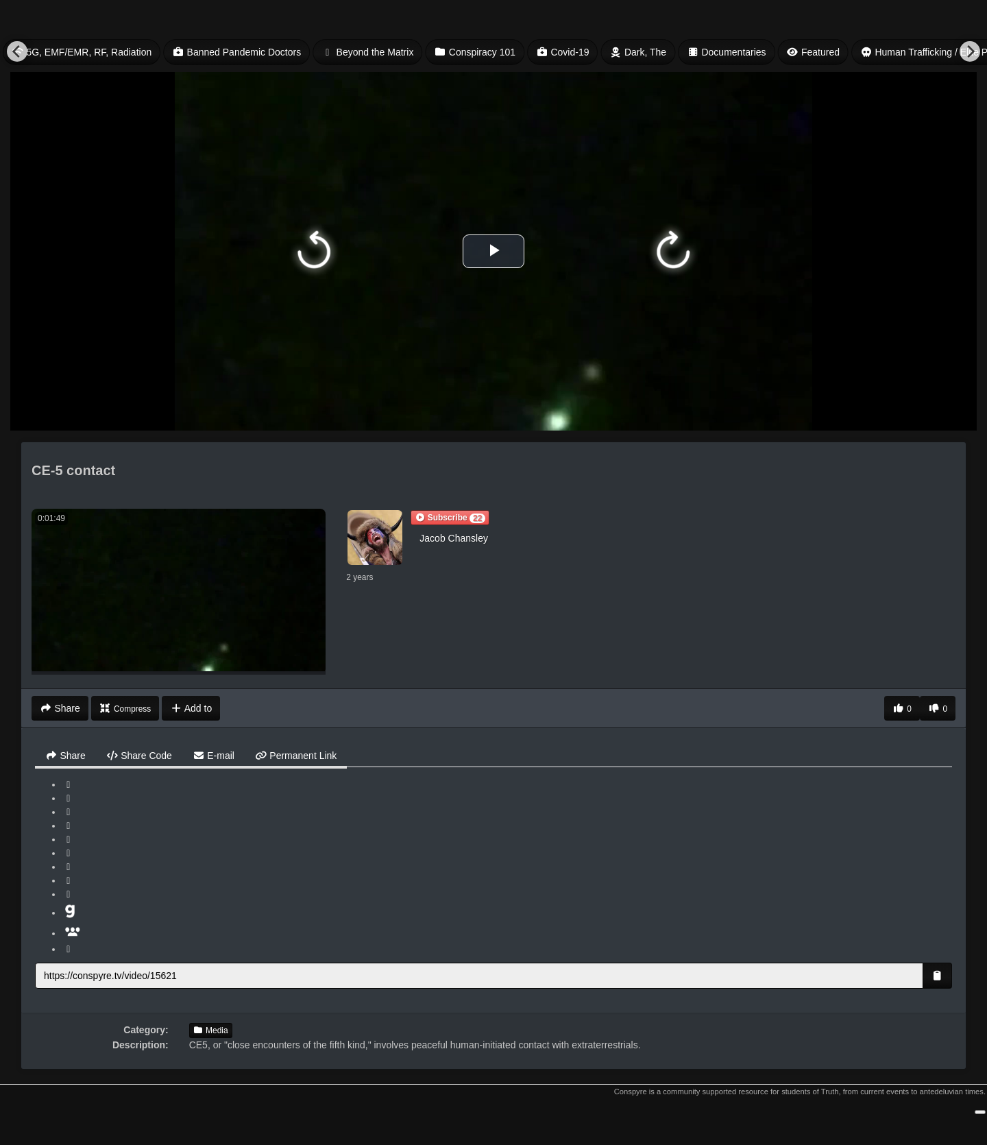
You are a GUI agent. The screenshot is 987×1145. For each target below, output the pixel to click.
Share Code (139, 755)
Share (65, 755)
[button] (450, 517)
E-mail (213, 755)
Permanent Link (296, 755)
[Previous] (17, 51)
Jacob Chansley (453, 538)
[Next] (970, 51)
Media (210, 1030)
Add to (191, 708)
